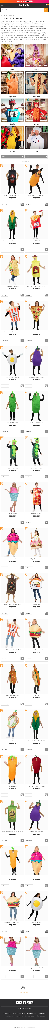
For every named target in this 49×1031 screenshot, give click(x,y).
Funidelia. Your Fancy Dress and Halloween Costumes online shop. (24, 5)
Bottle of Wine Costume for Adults (12, 195)
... (1, 15)
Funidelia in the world (10, 1013)
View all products (24, 992)
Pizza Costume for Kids (36, 331)
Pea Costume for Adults (37, 468)
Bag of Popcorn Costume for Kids (12, 331)
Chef (36, 151)
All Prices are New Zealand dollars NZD (33, 1016)
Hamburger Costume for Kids (36, 650)
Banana (12, 151)
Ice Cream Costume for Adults (12, 559)
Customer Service (24, 1008)
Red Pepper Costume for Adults (37, 786)
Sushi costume (36, 604)
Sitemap (18, 1016)
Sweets (36, 69)
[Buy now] (22, 204)
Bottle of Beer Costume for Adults (12, 604)
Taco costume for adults (12, 286)
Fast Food (36, 97)
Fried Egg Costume (36, 922)
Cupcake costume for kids (36, 968)
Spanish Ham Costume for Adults (36, 195)
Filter (3, 156)
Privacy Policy (41, 1013)
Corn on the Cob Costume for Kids (36, 740)
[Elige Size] (4, 204)
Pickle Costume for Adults (36, 422)
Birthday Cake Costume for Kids (36, 559)
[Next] (28, 987)
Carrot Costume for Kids (12, 877)
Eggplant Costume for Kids (36, 831)
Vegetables (12, 97)
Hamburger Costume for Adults (12, 922)
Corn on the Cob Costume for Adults (12, 241)
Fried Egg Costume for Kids (12, 377)
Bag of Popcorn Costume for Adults (12, 650)
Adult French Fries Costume (37, 241)
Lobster (36, 124)
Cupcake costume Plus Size (12, 968)
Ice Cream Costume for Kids (37, 877)
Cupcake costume (12, 513)
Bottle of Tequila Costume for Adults (36, 286)
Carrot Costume (12, 786)
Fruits (12, 69)
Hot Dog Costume (36, 695)
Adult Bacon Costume (36, 513)
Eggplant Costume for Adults (36, 377)
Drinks (12, 124)
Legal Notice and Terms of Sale (27, 1013)
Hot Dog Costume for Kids (12, 695)
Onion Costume (12, 740)
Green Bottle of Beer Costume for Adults (12, 831)
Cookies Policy (10, 1016)
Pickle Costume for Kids (12, 422)
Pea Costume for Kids (12, 468)
